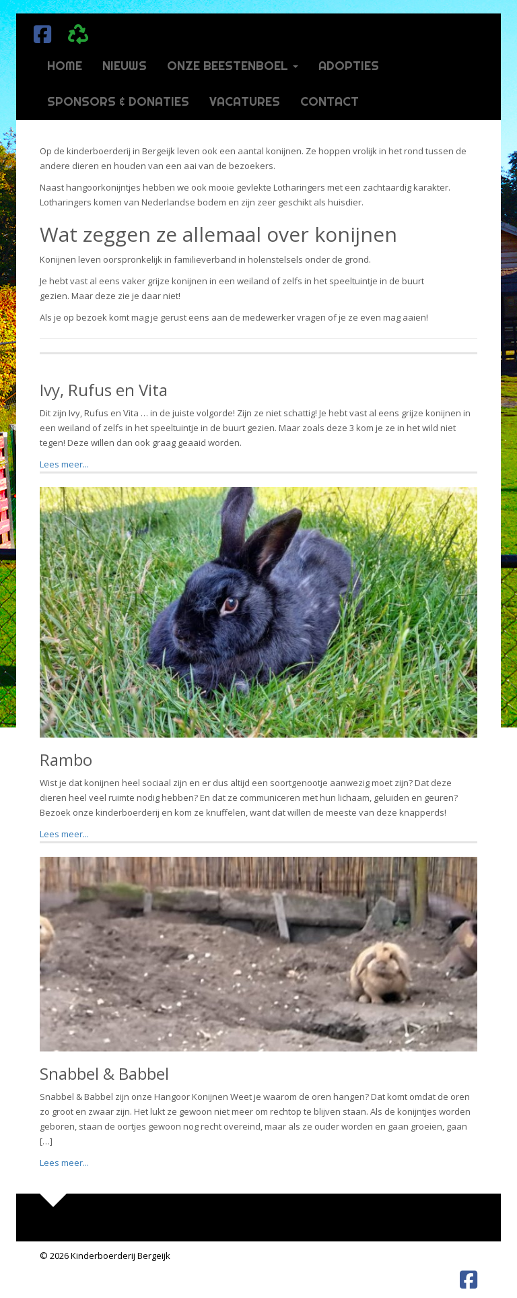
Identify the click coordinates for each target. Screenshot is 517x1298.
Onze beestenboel (232, 65)
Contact (329, 101)
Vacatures (244, 101)
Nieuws (124, 65)
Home (64, 65)
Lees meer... (64, 464)
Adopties (348, 65)
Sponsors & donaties (118, 101)
